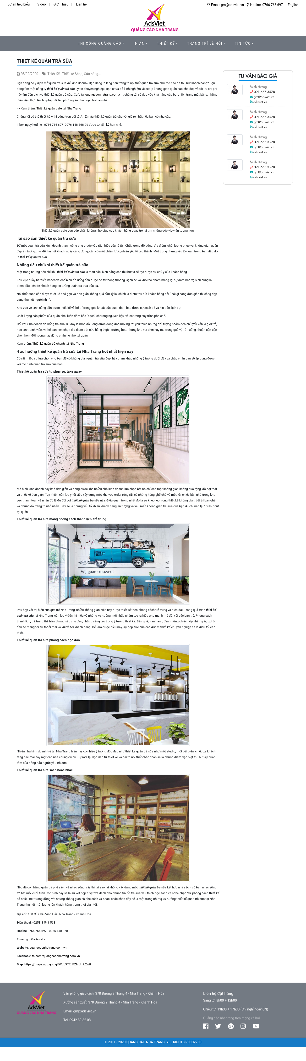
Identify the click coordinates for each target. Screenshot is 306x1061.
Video (41, 4)
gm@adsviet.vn (264, 96)
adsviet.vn (260, 101)
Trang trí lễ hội (205, 43)
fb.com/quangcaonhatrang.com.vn (56, 956)
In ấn (139, 43)
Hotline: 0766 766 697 (266, 5)
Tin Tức (243, 43)
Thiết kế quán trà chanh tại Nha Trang (58, 343)
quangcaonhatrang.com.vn (103, 94)
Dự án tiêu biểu (18, 4)
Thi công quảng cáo (99, 43)
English (293, 5)
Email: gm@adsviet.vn (227, 5)
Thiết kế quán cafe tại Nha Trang (58, 108)
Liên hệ (81, 4)
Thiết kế (166, 43)
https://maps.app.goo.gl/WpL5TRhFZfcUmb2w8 (57, 964)
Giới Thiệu (61, 4)
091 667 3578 (264, 91)
